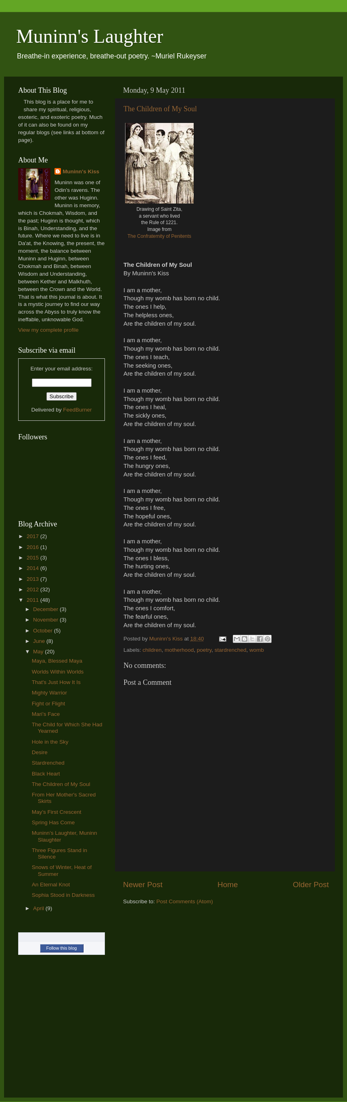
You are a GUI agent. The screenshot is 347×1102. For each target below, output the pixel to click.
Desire (40, 752)
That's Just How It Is (56, 682)
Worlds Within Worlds (58, 672)
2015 (33, 558)
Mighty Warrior (49, 693)
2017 (33, 536)
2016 (33, 547)
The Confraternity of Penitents (159, 236)
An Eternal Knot (51, 885)
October (43, 631)
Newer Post (143, 884)
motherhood (179, 650)
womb (256, 650)
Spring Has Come (53, 822)
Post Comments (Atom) (185, 901)
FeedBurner (77, 410)
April (39, 908)
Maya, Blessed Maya (57, 661)
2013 (33, 579)
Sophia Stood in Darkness (63, 895)
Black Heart (46, 774)
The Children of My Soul (160, 109)
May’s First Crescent (57, 812)
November (46, 620)
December (46, 609)
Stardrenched (48, 763)
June (39, 641)
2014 (33, 568)
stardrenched (231, 650)
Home (227, 884)
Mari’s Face (46, 714)
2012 (33, 589)
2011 (33, 600)
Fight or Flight (48, 704)
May (39, 652)
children (151, 650)
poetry (204, 650)
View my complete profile (48, 330)
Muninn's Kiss (81, 171)
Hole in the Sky (50, 742)
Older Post (311, 884)
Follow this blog (61, 948)
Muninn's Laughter (89, 36)
